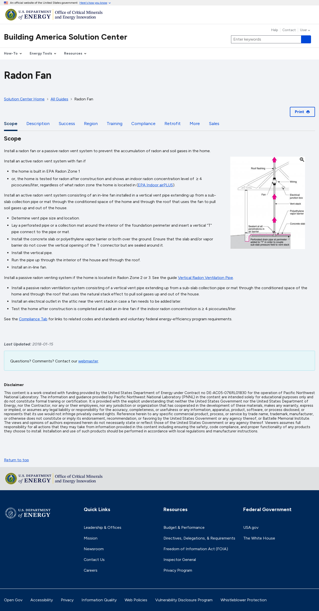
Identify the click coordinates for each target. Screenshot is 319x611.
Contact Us (94, 559)
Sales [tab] (214, 123)
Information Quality (99, 600)
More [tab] (195, 123)
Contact (289, 30)
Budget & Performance (184, 527)
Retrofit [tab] (172, 123)
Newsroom (94, 548)
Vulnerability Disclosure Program (184, 600)
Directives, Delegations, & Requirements (199, 538)
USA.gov (250, 527)
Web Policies (136, 600)
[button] (267, 203)
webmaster (88, 361)
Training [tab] (114, 123)
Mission (90, 538)
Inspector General (179, 559)
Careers (90, 570)
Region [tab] (91, 123)
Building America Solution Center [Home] (65, 37)
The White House (259, 538)
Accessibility (41, 600)
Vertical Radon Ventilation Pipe (205, 277)
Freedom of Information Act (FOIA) (195, 548)
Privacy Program (177, 570)
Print (302, 111)
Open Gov (13, 600)
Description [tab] (38, 123)
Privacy (67, 600)
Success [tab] (67, 123)
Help (274, 30)
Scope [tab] (10, 123)
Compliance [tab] (143, 123)
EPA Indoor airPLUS (155, 185)
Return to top (16, 460)
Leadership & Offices (102, 527)
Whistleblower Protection (244, 600)
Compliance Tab (33, 319)
